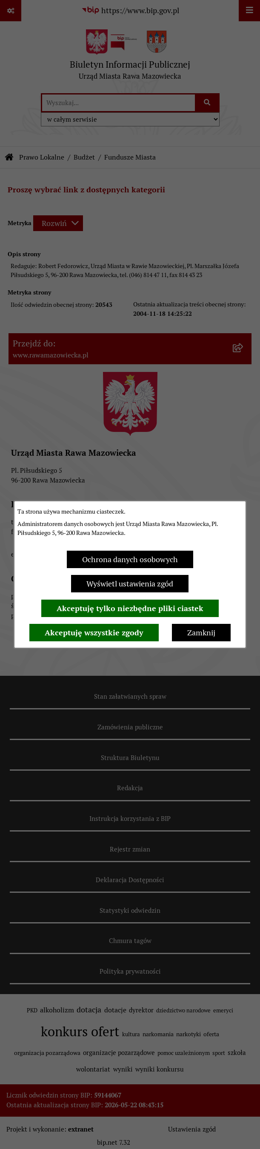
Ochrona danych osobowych (130, 559)
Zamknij (201, 632)
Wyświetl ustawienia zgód (129, 584)
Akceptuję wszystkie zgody (94, 632)
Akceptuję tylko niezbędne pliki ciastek (130, 608)
